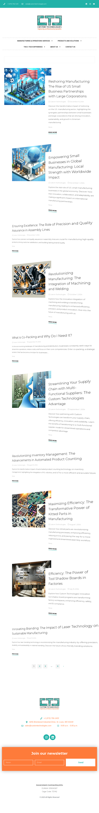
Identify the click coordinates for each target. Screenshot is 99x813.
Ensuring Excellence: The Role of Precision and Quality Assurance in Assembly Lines (54, 231)
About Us (55, 47)
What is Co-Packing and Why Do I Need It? (43, 341)
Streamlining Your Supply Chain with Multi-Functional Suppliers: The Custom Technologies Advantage (71, 397)
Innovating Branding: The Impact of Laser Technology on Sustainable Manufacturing (54, 634)
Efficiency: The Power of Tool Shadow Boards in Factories (69, 582)
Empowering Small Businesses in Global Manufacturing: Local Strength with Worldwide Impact (71, 171)
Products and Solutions (70, 41)
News (50, 132)
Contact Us (70, 47)
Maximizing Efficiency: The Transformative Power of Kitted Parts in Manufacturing (69, 515)
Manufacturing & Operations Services (35, 41)
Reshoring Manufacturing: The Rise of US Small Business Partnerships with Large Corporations (68, 91)
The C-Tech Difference (34, 47)
